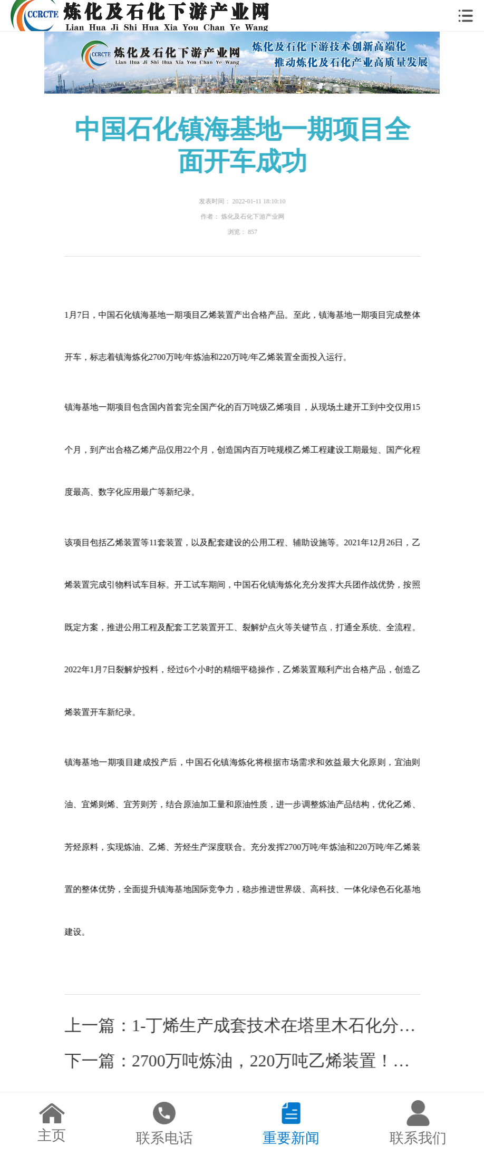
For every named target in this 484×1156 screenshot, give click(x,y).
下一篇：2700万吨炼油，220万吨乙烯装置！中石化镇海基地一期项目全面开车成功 (243, 1061)
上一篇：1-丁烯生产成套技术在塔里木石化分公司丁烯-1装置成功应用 (243, 1025)
